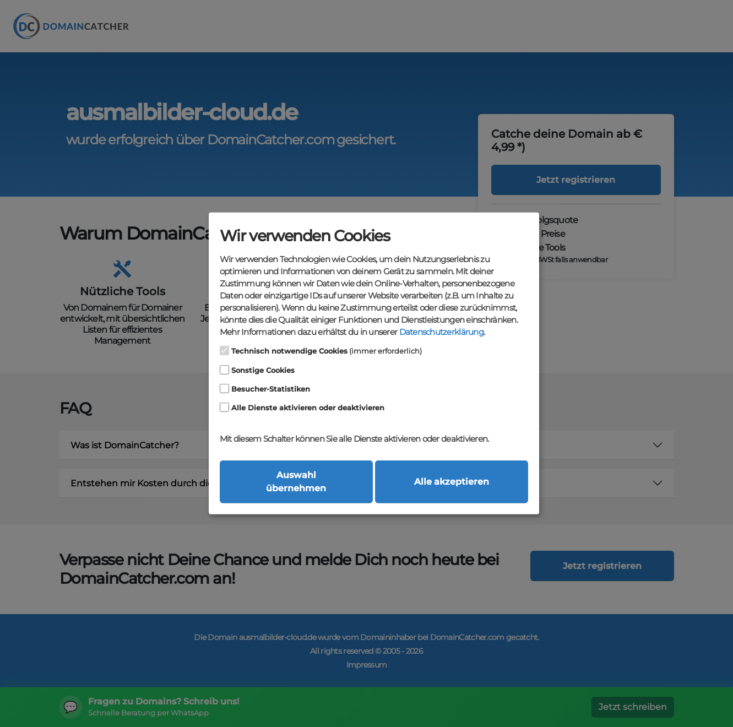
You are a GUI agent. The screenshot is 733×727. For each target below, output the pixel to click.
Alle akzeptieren (451, 481)
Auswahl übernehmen (296, 481)
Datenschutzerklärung (441, 332)
